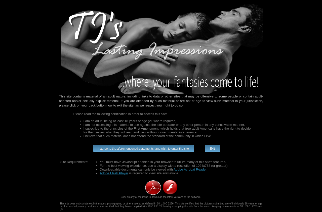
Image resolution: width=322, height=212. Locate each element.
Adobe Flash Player (114, 173)
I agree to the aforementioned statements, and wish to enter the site (144, 148)
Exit (212, 148)
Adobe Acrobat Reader (190, 169)
